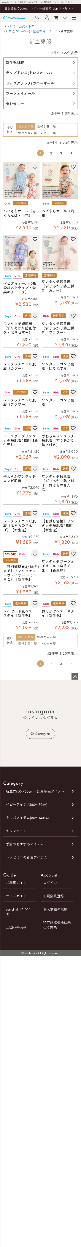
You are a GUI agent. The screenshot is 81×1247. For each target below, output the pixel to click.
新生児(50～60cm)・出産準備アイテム (31, 31)
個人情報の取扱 (55, 909)
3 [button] (61, 153)
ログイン (50, 883)
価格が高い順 (27, 133)
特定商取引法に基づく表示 (57, 925)
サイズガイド (16, 896)
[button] (72, 153)
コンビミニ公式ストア (18, 26)
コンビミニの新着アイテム (26, 857)
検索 (37, 17)
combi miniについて (18, 912)
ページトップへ (74, 676)
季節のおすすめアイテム (25, 844)
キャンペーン (16, 831)
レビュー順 (48, 133)
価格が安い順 (46, 126)
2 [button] (51, 153)
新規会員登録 (53, 896)
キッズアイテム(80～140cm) (27, 818)
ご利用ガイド (16, 883)
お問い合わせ (16, 928)
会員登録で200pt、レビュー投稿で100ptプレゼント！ (40, 8)
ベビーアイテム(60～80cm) (26, 805)
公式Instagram (40, 734)
